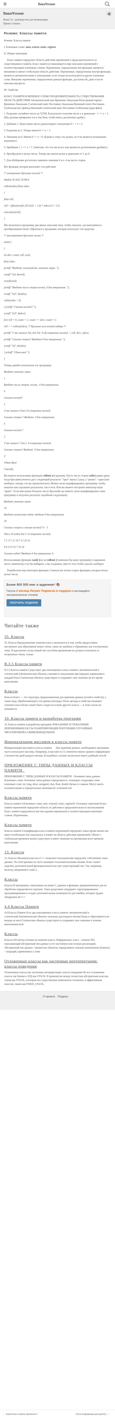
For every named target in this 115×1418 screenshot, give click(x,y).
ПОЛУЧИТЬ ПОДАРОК (24, 602)
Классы (11, 691)
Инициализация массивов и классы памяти (43, 742)
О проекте (49, 996)
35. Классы (14, 636)
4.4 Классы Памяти (21, 906)
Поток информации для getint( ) (91, 1414)
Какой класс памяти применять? (22, 1414)
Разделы (63, 996)
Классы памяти (18, 797)
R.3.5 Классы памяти (23, 664)
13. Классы (14, 852)
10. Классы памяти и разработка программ (42, 718)
